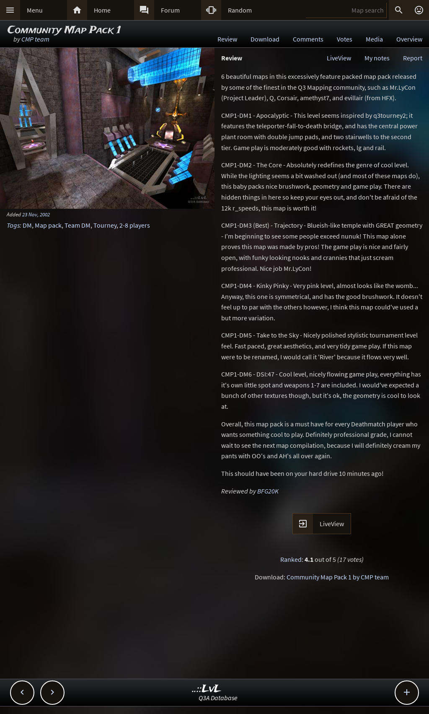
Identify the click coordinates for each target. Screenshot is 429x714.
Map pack (48, 225)
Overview (409, 39)
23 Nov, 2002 (36, 214)
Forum (170, 10)
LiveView (339, 58)
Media (374, 39)
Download (265, 39)
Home (102, 10)
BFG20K (268, 491)
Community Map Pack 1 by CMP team (338, 577)
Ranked (291, 559)
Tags (13, 225)
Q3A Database (218, 697)
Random (240, 10)
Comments (308, 39)
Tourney (104, 225)
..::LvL (207, 689)
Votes (344, 39)
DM (27, 225)
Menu (35, 10)
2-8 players (134, 225)
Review (227, 39)
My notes (377, 58)
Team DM (77, 225)
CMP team (35, 39)
